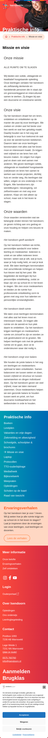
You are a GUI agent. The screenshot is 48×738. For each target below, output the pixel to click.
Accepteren (24, 715)
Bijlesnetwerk (11, 476)
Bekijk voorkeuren (24, 729)
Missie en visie (15, 452)
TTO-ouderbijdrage (14, 466)
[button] (44, 687)
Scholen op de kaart (15, 490)
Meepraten (10, 481)
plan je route (9, 652)
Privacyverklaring (28, 735)
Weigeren (24, 722)
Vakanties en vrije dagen (18, 432)
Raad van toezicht (14, 495)
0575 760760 (9, 658)
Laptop (8, 457)
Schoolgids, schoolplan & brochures (18, 445)
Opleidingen (11, 486)
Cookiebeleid (17, 735)
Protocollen (10, 461)
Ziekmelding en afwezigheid (19, 437)
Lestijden (9, 428)
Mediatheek (10, 471)
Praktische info (18, 37)
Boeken (8, 423)
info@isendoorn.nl (12, 661)
